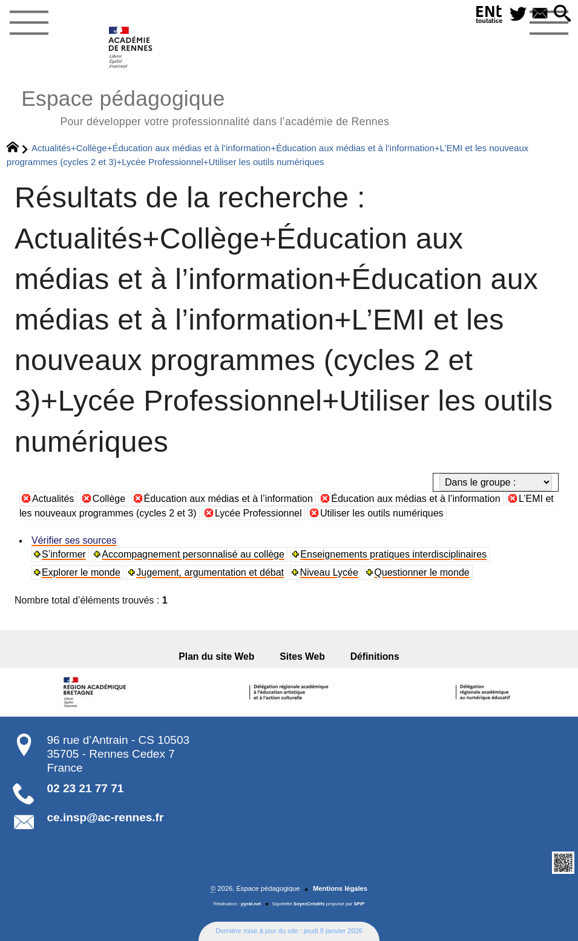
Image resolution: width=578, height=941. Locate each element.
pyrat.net (251, 904)
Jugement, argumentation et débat (210, 572)
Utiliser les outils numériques (382, 513)
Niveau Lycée (329, 572)
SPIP (358, 904)
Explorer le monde (81, 572)
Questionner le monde (421, 572)
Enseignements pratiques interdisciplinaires (393, 554)
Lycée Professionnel (258, 513)
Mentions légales (340, 888)
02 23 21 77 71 (85, 788)
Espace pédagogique (205, 106)
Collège (109, 498)
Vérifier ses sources (74, 540)
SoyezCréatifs (309, 904)
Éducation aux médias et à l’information (228, 498)
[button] (561, 14)
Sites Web (302, 656)
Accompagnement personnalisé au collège (193, 554)
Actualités (53, 498)
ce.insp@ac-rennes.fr (105, 817)
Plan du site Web (220, 656)
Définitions (371, 656)
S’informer (64, 554)
